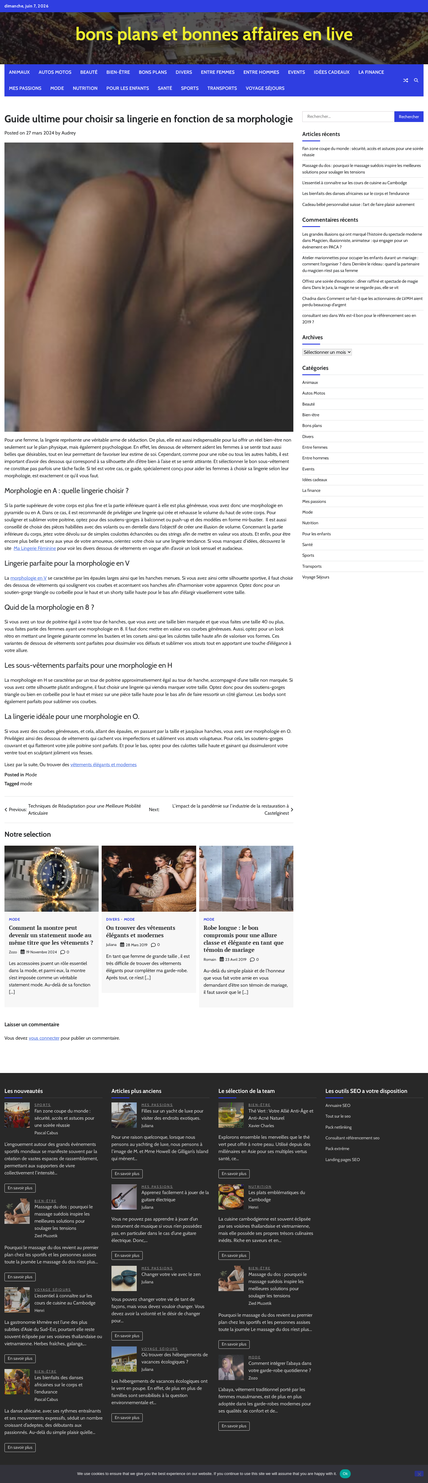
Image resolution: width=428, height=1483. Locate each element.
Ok (345, 1473)
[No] (419, 1473)
